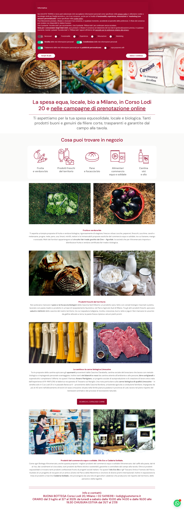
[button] (177, 503)
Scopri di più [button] (46, 56)
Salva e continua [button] (136, 56)
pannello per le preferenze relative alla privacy (112, 30)
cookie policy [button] (78, 18)
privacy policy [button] (123, 14)
